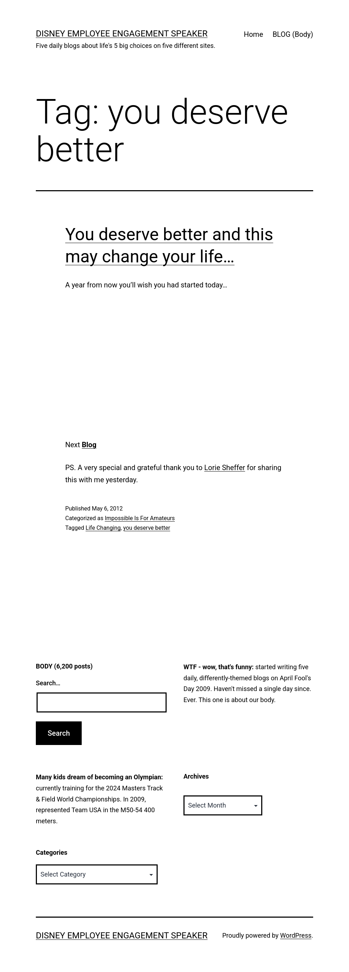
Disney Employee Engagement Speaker (121, 34)
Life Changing (103, 527)
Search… (48, 683)
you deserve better (146, 527)
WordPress (295, 935)
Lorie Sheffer (224, 467)
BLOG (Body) (293, 34)
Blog (89, 444)
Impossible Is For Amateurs (139, 518)
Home (253, 34)
